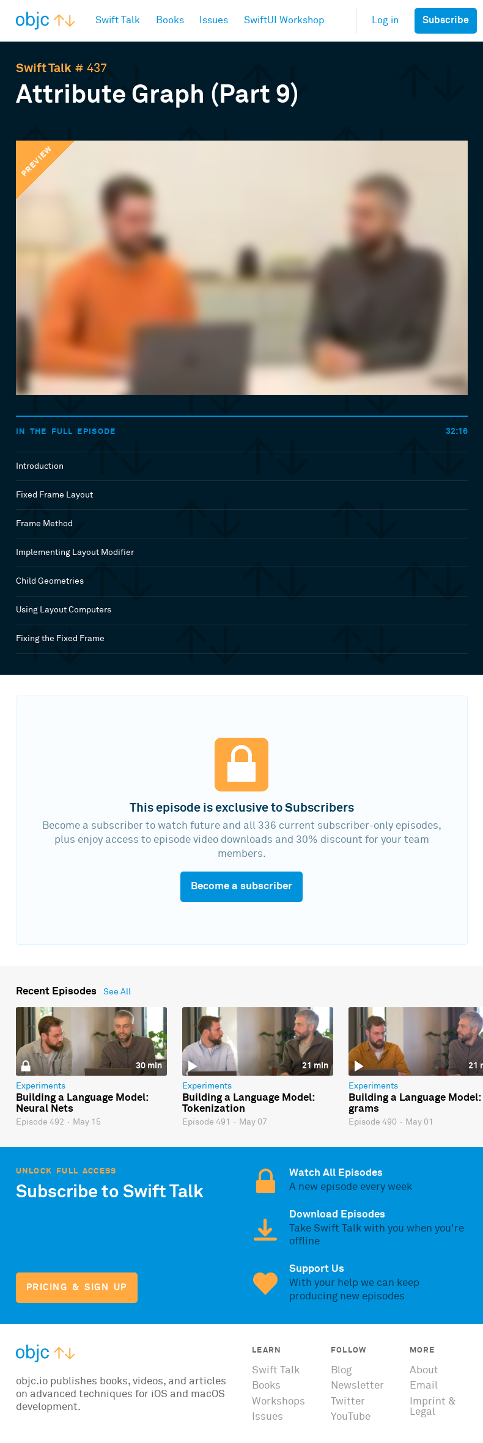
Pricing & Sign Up (76, 1287)
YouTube (351, 1417)
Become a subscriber (241, 886)
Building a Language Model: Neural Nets (82, 1104)
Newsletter (357, 1386)
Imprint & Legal (433, 1407)
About (424, 1370)
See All (117, 992)
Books (266, 1386)
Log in (385, 20)
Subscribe (445, 20)
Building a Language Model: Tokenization (248, 1104)
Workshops (278, 1402)
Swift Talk (44, 68)
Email (424, 1386)
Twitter (348, 1402)
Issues (267, 1417)
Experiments (40, 1086)
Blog (341, 1370)
